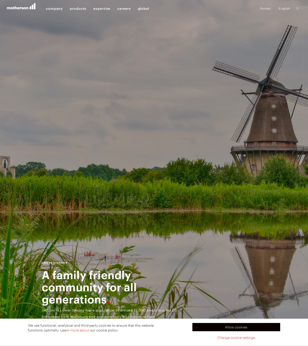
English (284, 8)
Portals (265, 8)
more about (79, 330)
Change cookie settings (236, 337)
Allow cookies (236, 327)
